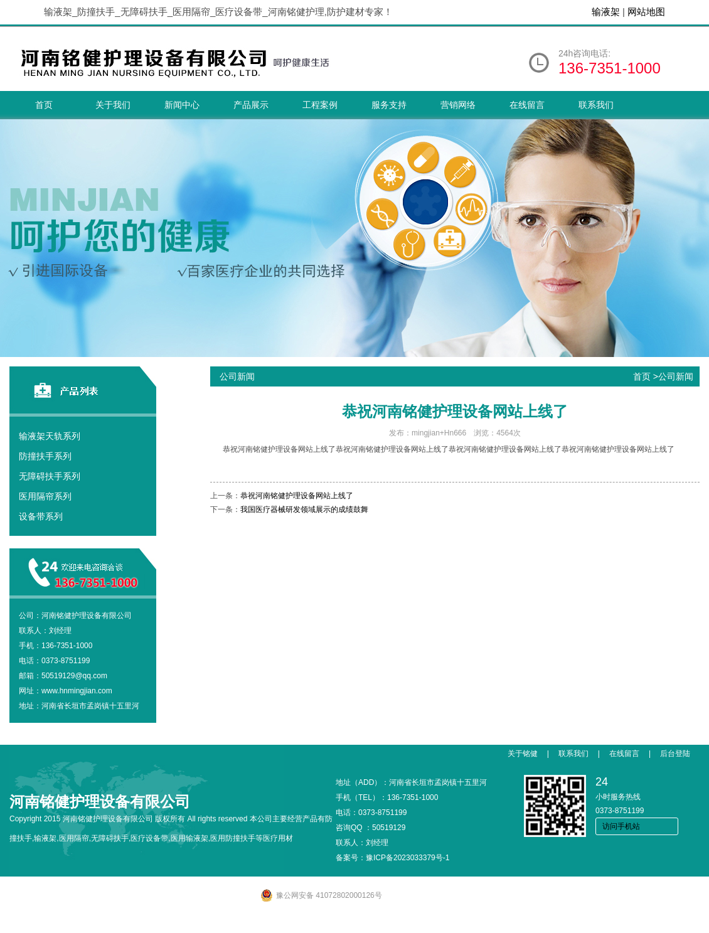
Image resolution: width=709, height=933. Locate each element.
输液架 (606, 11)
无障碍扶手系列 (49, 476)
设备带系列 (41, 516)
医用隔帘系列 (45, 496)
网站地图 (646, 11)
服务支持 (389, 105)
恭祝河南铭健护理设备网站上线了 (296, 495)
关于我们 (113, 105)
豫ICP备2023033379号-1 (407, 857)
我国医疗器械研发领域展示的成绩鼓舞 (304, 509)
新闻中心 (182, 105)
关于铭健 (523, 753)
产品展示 (251, 105)
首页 (44, 105)
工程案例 (320, 105)
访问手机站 (621, 826)
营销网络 (458, 105)
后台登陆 (675, 753)
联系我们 (596, 105)
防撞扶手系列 (45, 456)
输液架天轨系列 (49, 436)
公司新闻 (675, 376)
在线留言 (527, 105)
